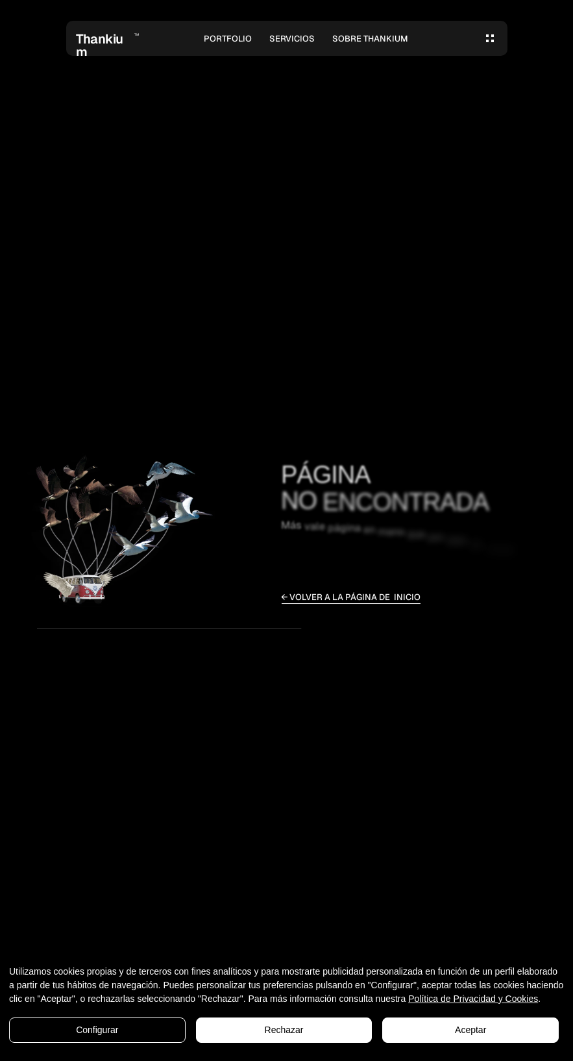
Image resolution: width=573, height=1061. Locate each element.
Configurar (97, 1030)
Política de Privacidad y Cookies (473, 998)
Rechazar (284, 1030)
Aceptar (470, 1030)
